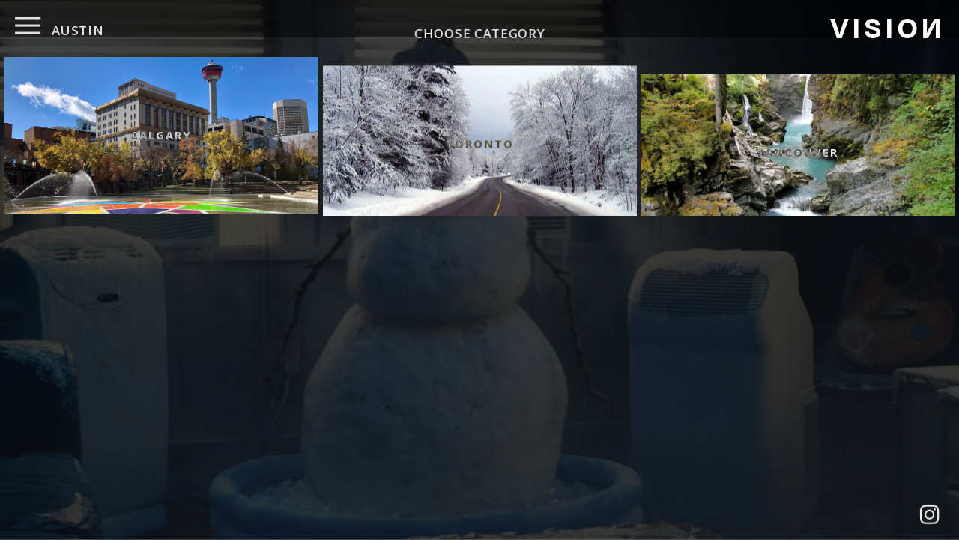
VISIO (886, 26)
